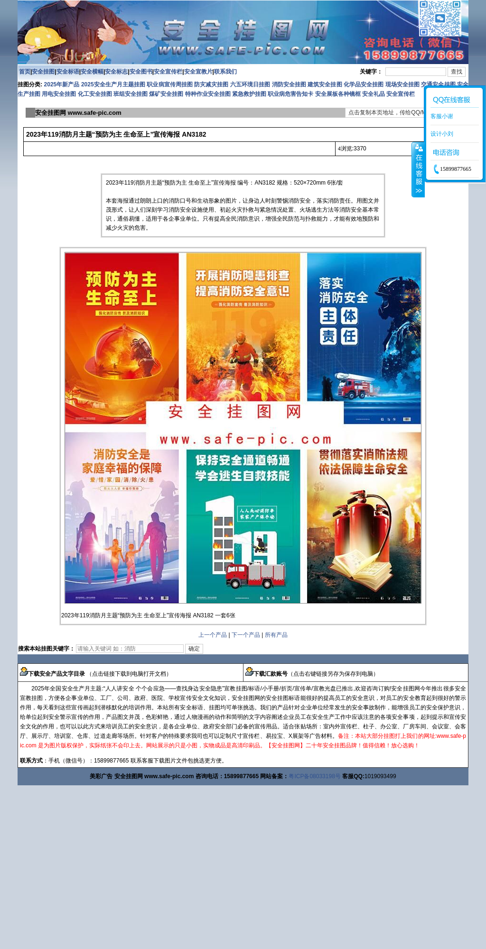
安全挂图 (43, 71)
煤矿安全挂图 (166, 94)
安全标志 (116, 71)
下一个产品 (246, 635)
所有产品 (276, 635)
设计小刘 (441, 133)
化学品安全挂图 (363, 84)
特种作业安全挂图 (208, 94)
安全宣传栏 (168, 71)
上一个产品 (212, 635)
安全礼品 (373, 94)
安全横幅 (92, 71)
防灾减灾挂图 (211, 84)
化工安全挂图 (95, 94)
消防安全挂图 (289, 84)
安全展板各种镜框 (338, 94)
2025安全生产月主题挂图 (113, 84)
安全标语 (67, 71)
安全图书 (141, 71)
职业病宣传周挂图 (169, 84)
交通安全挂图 (438, 84)
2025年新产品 (62, 84)
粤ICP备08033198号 (314, 776)
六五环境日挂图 (250, 84)
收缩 (418, 169)
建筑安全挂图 (325, 84)
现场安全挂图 (402, 84)
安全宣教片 (198, 71)
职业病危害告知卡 (290, 94)
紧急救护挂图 (249, 94)
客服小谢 (441, 116)
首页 (24, 71)
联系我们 (225, 71)
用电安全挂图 (59, 94)
